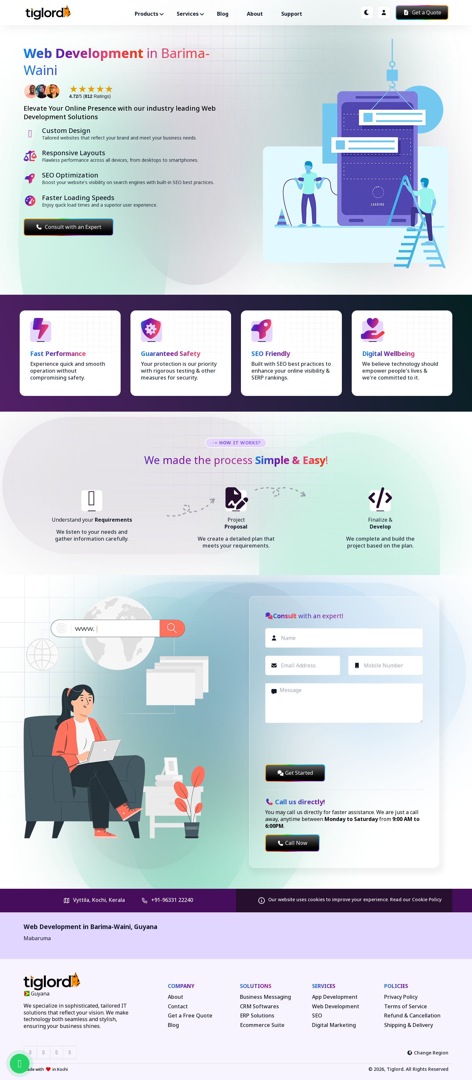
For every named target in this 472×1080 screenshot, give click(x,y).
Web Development (335, 1006)
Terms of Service (405, 1006)
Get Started (295, 772)
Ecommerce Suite (262, 1025)
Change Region (428, 1053)
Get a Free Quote (190, 1015)
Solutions (255, 986)
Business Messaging (265, 997)
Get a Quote (422, 12)
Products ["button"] (146, 13)
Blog (222, 13)
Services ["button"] (188, 13)
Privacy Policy (401, 997)
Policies (396, 986)
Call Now (292, 843)
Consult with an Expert (68, 227)
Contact (178, 1006)
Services (323, 986)
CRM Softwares (259, 1006)
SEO (317, 1015)
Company (181, 986)
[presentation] (315, 743)
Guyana (145, 926)
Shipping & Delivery (408, 1025)
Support (291, 13)
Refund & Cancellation (412, 1015)
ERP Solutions (257, 1015)
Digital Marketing (334, 1025)
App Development (335, 997)
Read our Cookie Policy (416, 899)
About (255, 13)
